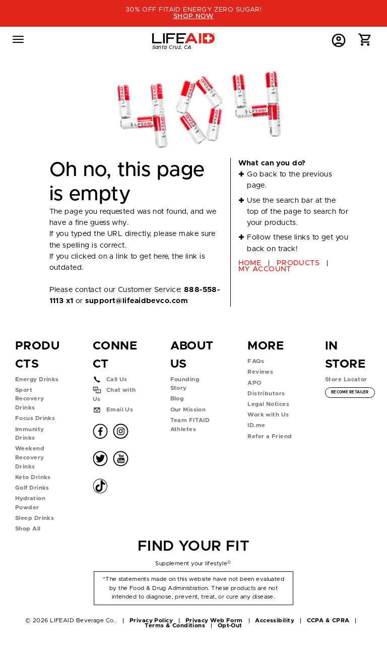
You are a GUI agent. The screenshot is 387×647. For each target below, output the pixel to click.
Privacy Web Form (214, 620)
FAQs (255, 361)
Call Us (116, 379)
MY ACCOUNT (264, 269)
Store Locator (346, 379)
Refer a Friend (269, 436)
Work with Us (268, 415)
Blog (177, 398)
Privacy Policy (151, 620)
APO (254, 383)
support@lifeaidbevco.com (136, 301)
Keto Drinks (33, 477)
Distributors (266, 393)
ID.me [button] (256, 425)
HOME (250, 263)
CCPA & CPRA (328, 620)
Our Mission (188, 410)
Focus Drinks (35, 418)
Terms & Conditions (175, 625)
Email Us (120, 410)
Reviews (260, 372)
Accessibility (274, 620)
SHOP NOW (193, 16)
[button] (365, 42)
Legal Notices (268, 404)
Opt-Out (230, 625)
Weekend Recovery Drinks (29, 457)
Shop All (28, 529)
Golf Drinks (32, 488)
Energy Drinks (37, 379)
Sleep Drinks (34, 518)
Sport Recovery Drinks (29, 398)
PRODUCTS (298, 263)
